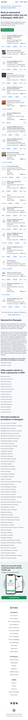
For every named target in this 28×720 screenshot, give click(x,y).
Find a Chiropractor (14, 627)
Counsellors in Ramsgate (6, 463)
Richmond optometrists (6, 386)
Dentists (14, 665)
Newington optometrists (6, 396)
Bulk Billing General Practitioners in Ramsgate (11, 430)
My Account (14, 645)
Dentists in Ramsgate (6, 471)
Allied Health (14, 662)
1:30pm (18, 177)
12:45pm (17, 242)
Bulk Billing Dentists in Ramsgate (8, 428)
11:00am (8, 191)
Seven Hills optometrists (6, 401)
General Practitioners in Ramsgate (8, 491)
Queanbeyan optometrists (7, 379)
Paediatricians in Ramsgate (7, 514)
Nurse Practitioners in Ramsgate (8, 499)
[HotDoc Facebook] (11, 703)
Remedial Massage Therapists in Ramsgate (10, 540)
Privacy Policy (14, 695)
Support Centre (14, 674)
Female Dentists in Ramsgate (7, 443)
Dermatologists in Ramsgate (7, 476)
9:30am (15, 83)
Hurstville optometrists (6, 412)
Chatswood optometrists (6, 391)
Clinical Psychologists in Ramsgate (8, 458)
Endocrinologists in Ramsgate (7, 484)
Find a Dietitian (14, 633)
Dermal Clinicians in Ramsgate (8, 474)
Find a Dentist (14, 618)
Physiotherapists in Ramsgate (7, 525)
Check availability (14, 294)
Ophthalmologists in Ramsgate (8, 507)
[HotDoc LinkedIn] (14, 703)
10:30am (11, 177)
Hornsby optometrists (6, 394)
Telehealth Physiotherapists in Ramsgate (10, 438)
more (24, 46)
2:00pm (15, 148)
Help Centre (14, 648)
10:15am (8, 122)
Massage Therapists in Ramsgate (8, 494)
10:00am (8, 279)
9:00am (8, 83)
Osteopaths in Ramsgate (6, 512)
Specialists (14, 668)
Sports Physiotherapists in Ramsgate (9, 550)
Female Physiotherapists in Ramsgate (9, 446)
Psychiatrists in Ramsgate (6, 532)
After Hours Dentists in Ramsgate (8, 423)
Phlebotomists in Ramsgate (7, 522)
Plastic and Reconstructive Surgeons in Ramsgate (12, 527)
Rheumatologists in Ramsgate (7, 545)
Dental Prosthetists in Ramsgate (8, 469)
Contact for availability (14, 57)
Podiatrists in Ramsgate (6, 530)
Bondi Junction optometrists (7, 389)
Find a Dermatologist (14, 639)
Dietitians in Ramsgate (6, 479)
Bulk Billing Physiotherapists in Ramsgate (10, 433)
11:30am (8, 46)
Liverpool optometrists (6, 407)
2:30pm (10, 96)
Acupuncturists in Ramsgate (7, 448)
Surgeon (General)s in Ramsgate (8, 552)
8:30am (10, 306)
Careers (14, 686)
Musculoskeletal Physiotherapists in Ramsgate (11, 497)
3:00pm (17, 96)
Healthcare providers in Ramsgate (8, 558)
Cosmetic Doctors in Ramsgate (8, 461)
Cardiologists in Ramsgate (6, 453)
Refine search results (7, 30)
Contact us (14, 689)
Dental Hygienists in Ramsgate (8, 466)
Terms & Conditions (14, 692)
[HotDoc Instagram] (16, 703)
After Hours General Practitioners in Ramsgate (11, 425)
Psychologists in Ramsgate (7, 535)
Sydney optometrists (5, 376)
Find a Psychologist (14, 630)
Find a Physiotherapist (14, 621)
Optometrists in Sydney (6, 362)
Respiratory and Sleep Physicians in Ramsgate (11, 542)
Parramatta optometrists (6, 399)
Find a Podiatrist (14, 624)
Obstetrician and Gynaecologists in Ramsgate (11, 502)
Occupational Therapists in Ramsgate (9, 504)
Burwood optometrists (6, 381)
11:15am (8, 229)
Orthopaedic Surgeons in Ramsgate (9, 509)
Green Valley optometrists (6, 404)
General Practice (14, 659)
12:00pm (15, 46)
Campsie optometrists (6, 409)
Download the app (14, 597)
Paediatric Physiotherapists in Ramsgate (10, 517)
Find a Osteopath (14, 636)
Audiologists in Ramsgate (6, 451)
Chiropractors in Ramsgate (7, 456)
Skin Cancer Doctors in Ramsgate (8, 547)
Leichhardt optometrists (6, 384)
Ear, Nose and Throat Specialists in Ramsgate (11, 481)
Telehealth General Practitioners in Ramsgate (11, 435)
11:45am (15, 229)
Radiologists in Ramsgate (6, 537)
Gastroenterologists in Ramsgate (8, 489)
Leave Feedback (14, 651)
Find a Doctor (14, 615)
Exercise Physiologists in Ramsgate (9, 486)
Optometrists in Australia (6, 6)
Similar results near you (14, 314)
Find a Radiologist (14, 642)
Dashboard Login (14, 671)
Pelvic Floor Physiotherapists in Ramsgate (10, 519)
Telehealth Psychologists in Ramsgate (9, 441)
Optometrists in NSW (16, 6)
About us (14, 683)
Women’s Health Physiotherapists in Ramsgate (11, 555)
